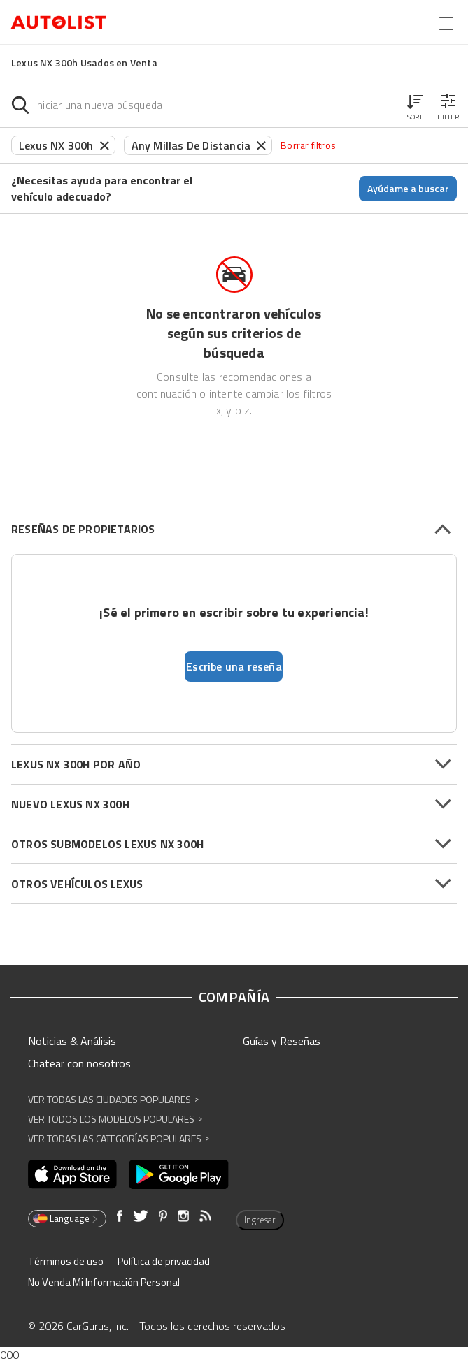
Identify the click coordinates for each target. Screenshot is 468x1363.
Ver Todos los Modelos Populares (115, 1118)
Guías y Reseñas (281, 1041)
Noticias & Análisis (72, 1041)
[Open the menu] (446, 24)
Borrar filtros (308, 145)
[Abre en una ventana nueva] (72, 1174)
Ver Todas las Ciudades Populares (113, 1099)
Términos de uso (66, 1261)
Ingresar (260, 1220)
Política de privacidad (164, 1261)
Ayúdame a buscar (408, 188)
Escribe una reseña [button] (234, 666)
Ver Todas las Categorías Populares (118, 1138)
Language (66, 1218)
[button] (415, 104)
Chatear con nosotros (79, 1063)
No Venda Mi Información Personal (104, 1282)
